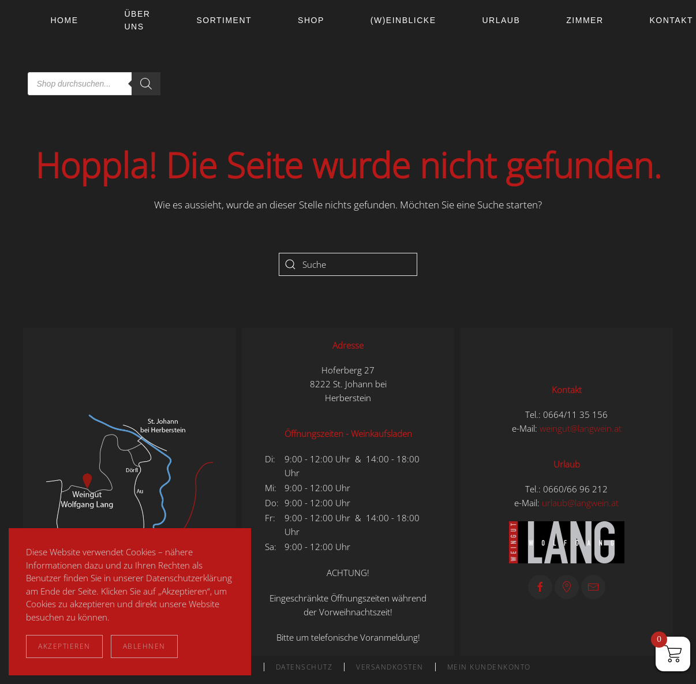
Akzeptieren (64, 646)
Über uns (138, 20)
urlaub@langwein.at (580, 503)
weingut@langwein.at (581, 428)
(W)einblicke (403, 20)
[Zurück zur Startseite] (25, 52)
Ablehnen (144, 646)
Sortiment (224, 20)
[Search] (146, 83)
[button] (129, 490)
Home (64, 20)
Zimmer (584, 20)
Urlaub (501, 20)
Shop (311, 20)
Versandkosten (390, 667)
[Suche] (348, 264)
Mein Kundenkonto (489, 667)
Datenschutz (304, 667)
